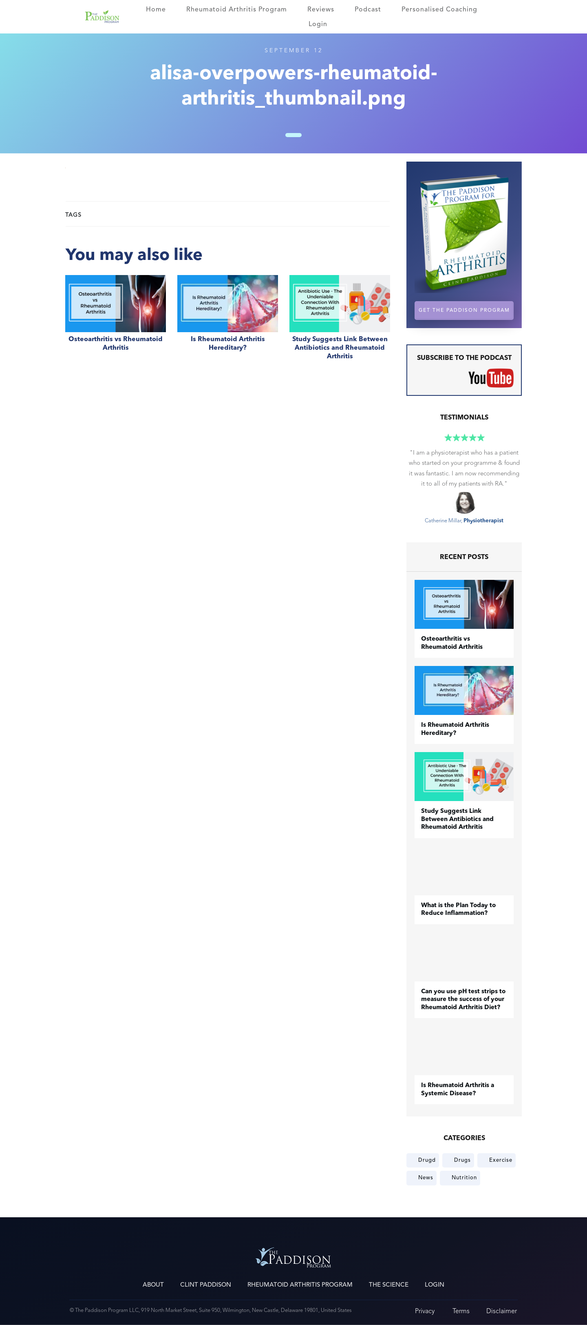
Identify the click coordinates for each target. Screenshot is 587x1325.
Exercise (500, 1160)
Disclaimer (501, 1311)
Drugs (462, 1160)
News (425, 1177)
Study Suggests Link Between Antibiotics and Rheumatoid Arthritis (339, 322)
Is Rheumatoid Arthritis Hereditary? (227, 322)
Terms (461, 1311)
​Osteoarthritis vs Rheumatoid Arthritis (115, 322)
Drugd (427, 1160)
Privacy (425, 1311)
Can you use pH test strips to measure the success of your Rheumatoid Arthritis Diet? (463, 1000)
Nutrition (464, 1177)
